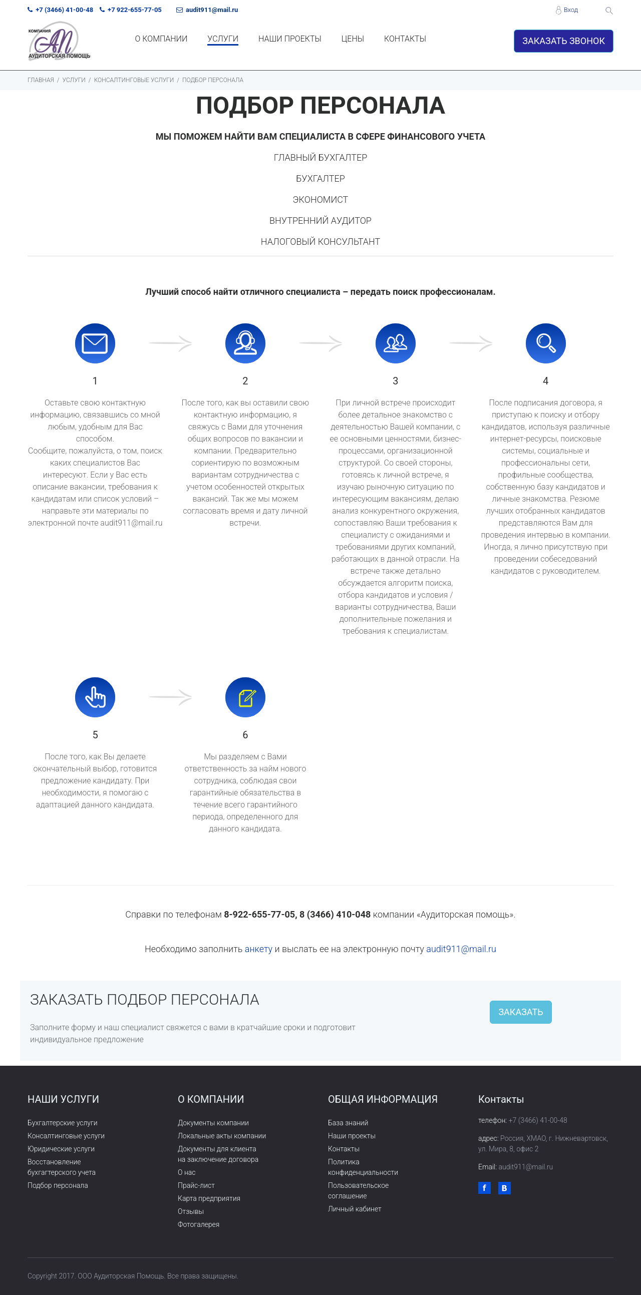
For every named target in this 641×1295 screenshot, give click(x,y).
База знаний (348, 1123)
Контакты (344, 1149)
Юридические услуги (61, 1149)
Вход (571, 10)
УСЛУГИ (222, 39)
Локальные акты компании (222, 1136)
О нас (186, 1172)
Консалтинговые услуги (66, 1136)
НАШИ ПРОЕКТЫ (290, 39)
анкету (258, 949)
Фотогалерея (198, 1224)
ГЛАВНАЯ (41, 80)
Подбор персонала (58, 1185)
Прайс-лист (196, 1185)
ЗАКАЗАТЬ (520, 1012)
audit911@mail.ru (461, 949)
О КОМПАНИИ (161, 39)
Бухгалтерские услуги (63, 1123)
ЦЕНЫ (353, 39)
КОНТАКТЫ (405, 39)
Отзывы (191, 1211)
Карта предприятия (209, 1198)
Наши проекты (352, 1136)
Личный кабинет (355, 1209)
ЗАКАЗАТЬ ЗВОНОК (563, 41)
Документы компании (213, 1123)
